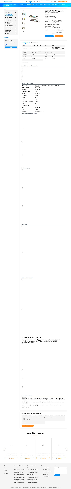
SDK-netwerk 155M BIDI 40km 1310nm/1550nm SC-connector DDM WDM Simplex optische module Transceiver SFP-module (19, 481)
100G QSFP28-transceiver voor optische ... (10, 31)
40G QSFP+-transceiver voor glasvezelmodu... (10, 28)
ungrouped (10, 33)
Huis (5, 467)
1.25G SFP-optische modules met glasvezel (10, 15)
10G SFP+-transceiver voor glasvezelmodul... (10, 23)
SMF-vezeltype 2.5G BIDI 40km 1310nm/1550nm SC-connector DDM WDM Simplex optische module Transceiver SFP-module (33, 471)
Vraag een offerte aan (62, 1)
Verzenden (27, 425)
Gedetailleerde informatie (26, 42)
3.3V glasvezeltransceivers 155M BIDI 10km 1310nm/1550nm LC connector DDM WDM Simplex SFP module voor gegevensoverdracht (19, 471)
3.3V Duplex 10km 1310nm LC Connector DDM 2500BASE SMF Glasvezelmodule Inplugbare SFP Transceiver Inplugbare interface (33, 481)
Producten (6, 469)
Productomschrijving (34, 42)
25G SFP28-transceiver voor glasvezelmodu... (10, 26)
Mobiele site (6, 473)
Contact (11, 47)
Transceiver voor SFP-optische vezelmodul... (10, 12)
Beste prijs (49, 36)
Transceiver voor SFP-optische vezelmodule (19, 466)
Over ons (5, 470)
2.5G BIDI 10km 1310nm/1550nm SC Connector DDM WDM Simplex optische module (33, 476)
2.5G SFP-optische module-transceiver (10, 18)
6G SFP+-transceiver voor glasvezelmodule (10, 20)
